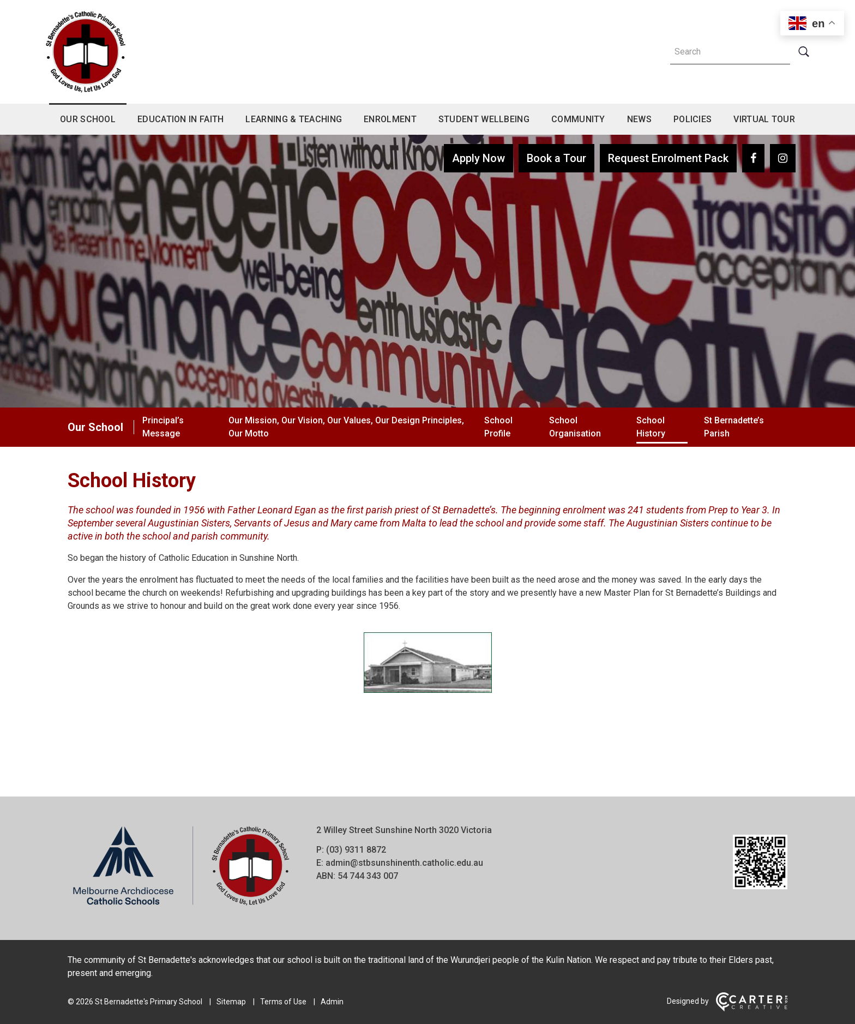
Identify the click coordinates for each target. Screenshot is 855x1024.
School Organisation (575, 427)
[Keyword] (730, 51)
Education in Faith (180, 119)
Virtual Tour (764, 119)
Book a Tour (556, 158)
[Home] (181, 906)
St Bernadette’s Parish (734, 427)
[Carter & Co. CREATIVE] (751, 1008)
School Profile (498, 427)
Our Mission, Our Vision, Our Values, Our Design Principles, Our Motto (346, 427)
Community (578, 119)
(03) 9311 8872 (356, 850)
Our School (88, 119)
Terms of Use (283, 1001)
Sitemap (231, 1001)
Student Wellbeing (483, 119)
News (639, 119)
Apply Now (478, 158)
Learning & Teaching (293, 119)
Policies (692, 119)
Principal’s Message (163, 427)
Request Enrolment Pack (668, 158)
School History (650, 427)
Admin (332, 1001)
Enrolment (390, 119)
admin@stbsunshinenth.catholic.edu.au (404, 863)
